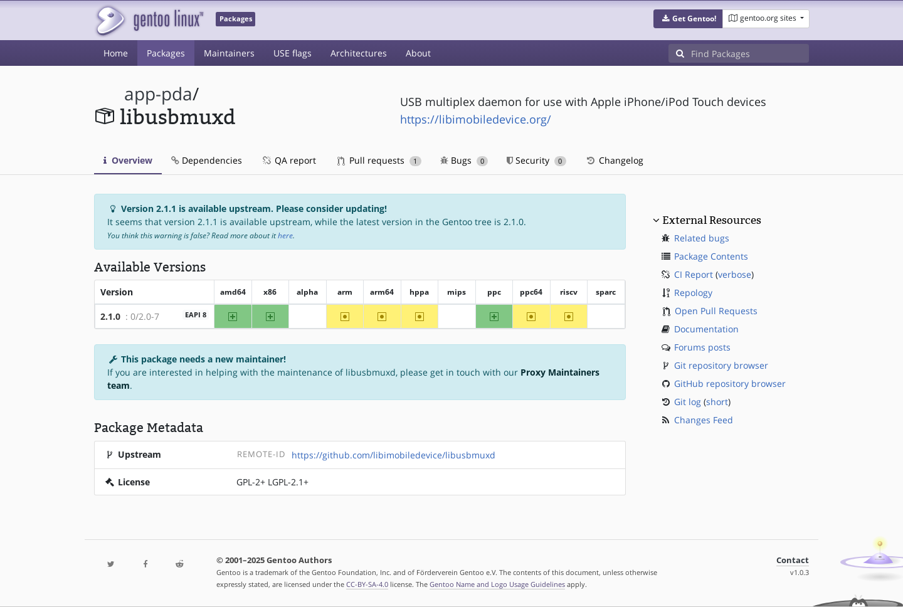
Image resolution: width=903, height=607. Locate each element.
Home (115, 53)
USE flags (292, 53)
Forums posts (702, 347)
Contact (792, 560)
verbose (734, 274)
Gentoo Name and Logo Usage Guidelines (497, 584)
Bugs (464, 160)
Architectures (358, 53)
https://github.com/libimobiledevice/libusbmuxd (393, 455)
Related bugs (701, 238)
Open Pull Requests (716, 311)
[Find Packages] (750, 53)
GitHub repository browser (730, 383)
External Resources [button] (711, 220)
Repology (693, 292)
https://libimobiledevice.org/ (475, 119)
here (285, 235)
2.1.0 (110, 316)
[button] (688, 18)
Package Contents (711, 256)
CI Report (693, 274)
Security (536, 160)
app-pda (158, 93)
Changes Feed (703, 420)
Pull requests (379, 160)
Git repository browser (721, 365)
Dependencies (206, 160)
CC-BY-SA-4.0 (367, 584)
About (418, 53)
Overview (127, 160)
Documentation (706, 329)
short (717, 402)
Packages (166, 53)
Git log (687, 402)
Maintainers (229, 53)
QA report (288, 160)
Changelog (614, 160)
